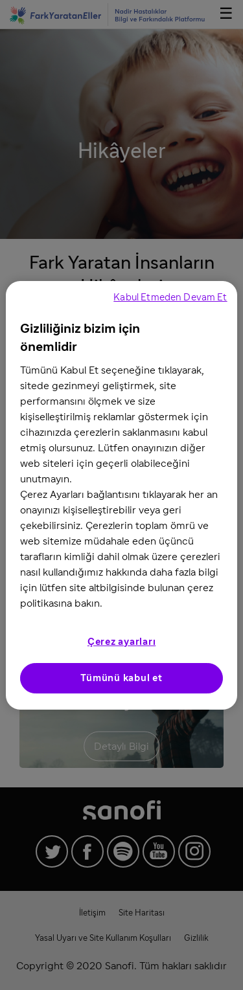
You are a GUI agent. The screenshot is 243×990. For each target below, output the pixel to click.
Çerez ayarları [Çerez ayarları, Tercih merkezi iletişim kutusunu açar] (121, 642)
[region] (121, 495)
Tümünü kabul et (121, 678)
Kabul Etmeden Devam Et (170, 297)
